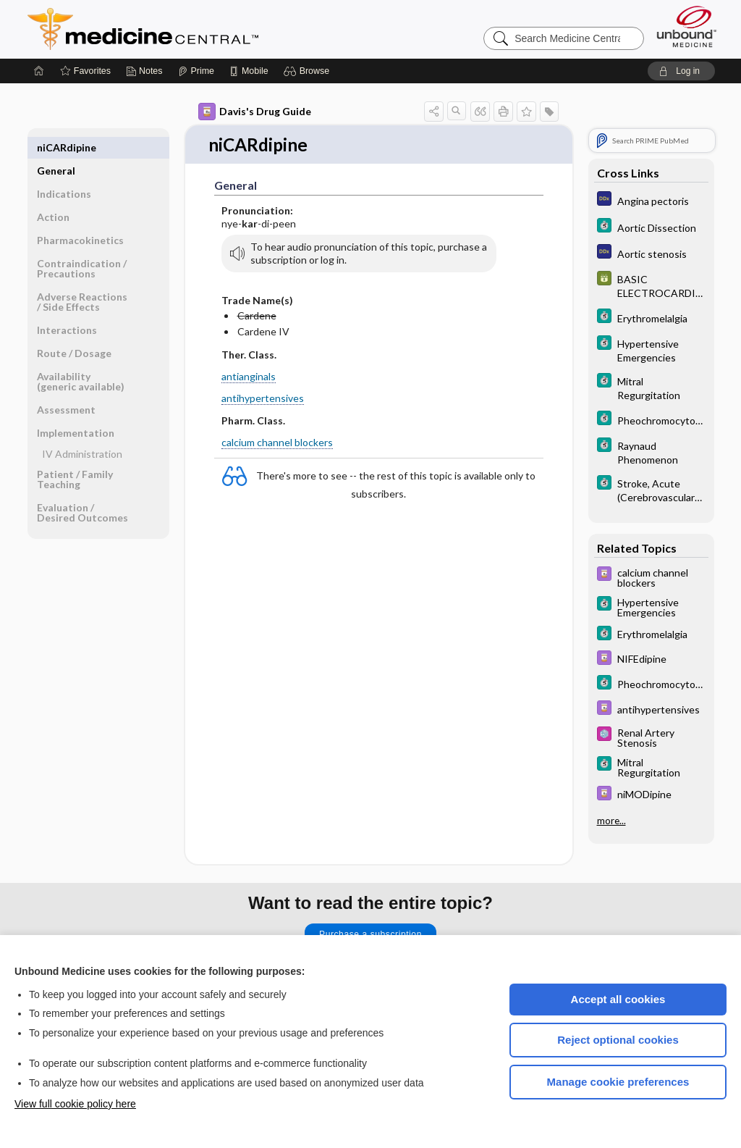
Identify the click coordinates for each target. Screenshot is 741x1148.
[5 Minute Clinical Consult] (651, 227)
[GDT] (651, 285)
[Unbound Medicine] (687, 26)
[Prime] (196, 71)
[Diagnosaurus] (651, 200)
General (56, 147)
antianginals (248, 377)
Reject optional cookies (618, 1040)
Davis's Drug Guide (254, 111)
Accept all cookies (618, 999)
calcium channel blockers (277, 443)
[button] (309, 71)
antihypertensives (262, 399)
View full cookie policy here (75, 1104)
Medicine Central (207, 29)
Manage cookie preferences (618, 1082)
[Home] (39, 71)
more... (611, 819)
